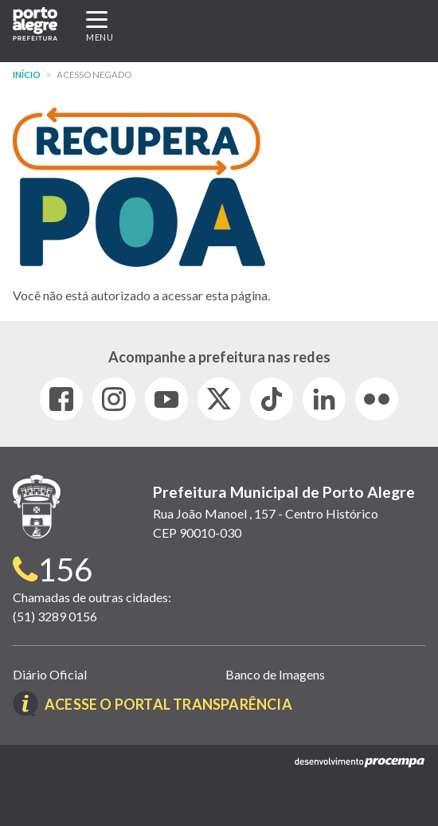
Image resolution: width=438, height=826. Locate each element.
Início (27, 74)
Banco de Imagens (275, 674)
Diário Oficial (50, 674)
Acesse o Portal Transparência (168, 704)
